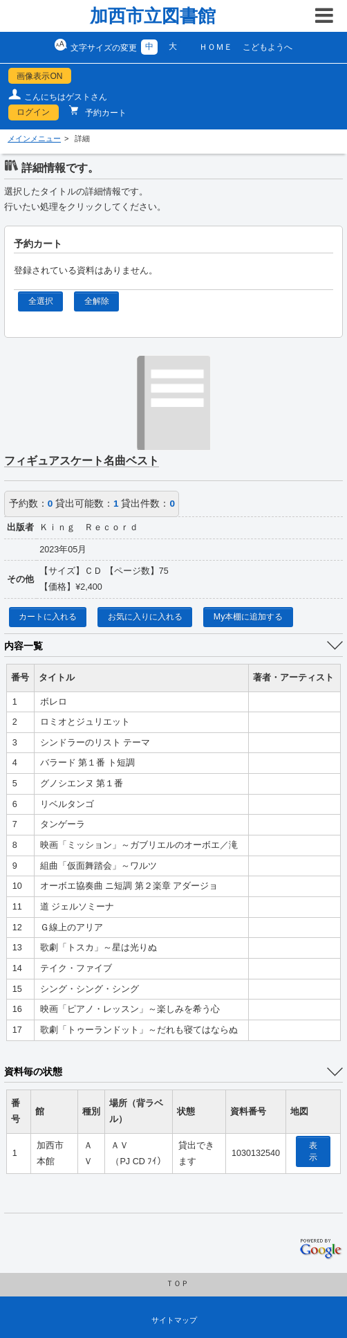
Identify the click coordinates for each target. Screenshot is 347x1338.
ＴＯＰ (177, 1283)
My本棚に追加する (248, 617)
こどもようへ (267, 47)
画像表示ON (39, 76)
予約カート (104, 113)
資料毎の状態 (33, 1071)
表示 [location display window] (313, 1151)
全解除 (96, 301)
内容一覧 (23, 645)
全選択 (40, 301)
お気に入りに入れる (145, 617)
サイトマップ (174, 1320)
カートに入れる (48, 617)
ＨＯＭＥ (215, 47)
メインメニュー (34, 138)
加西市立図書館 (153, 16)
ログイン (33, 112)
